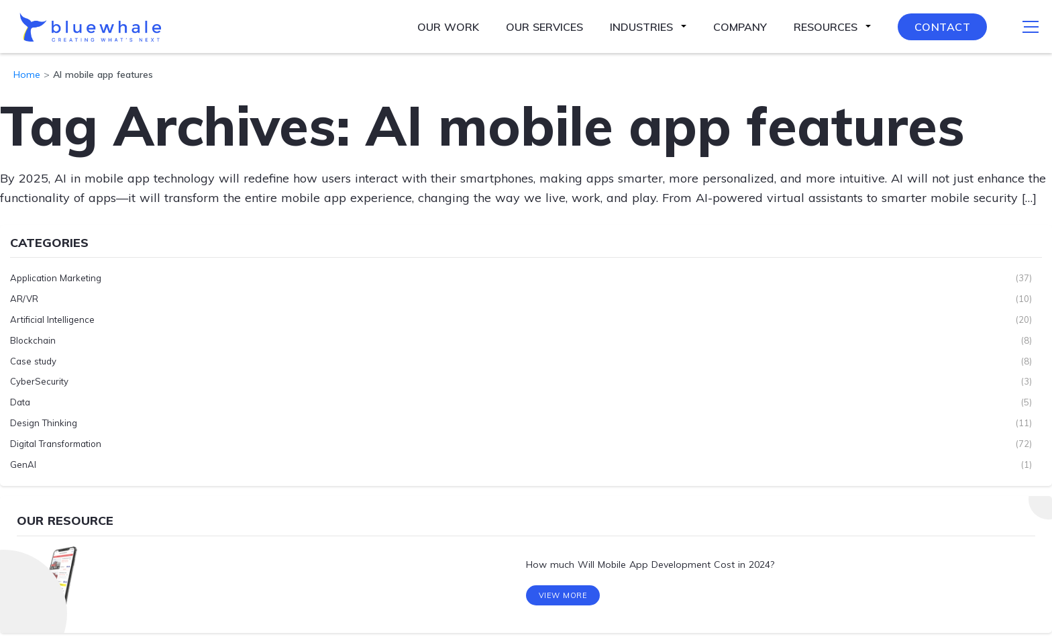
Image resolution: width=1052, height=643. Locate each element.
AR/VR (24, 298)
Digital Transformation (55, 443)
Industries (641, 27)
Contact (942, 27)
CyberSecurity (39, 381)
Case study (33, 361)
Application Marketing (55, 278)
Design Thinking (43, 422)
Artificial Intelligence (52, 319)
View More (563, 595)
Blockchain (33, 340)
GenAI (23, 464)
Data (20, 402)
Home (26, 74)
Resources (825, 27)
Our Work (448, 27)
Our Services (544, 27)
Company (740, 27)
